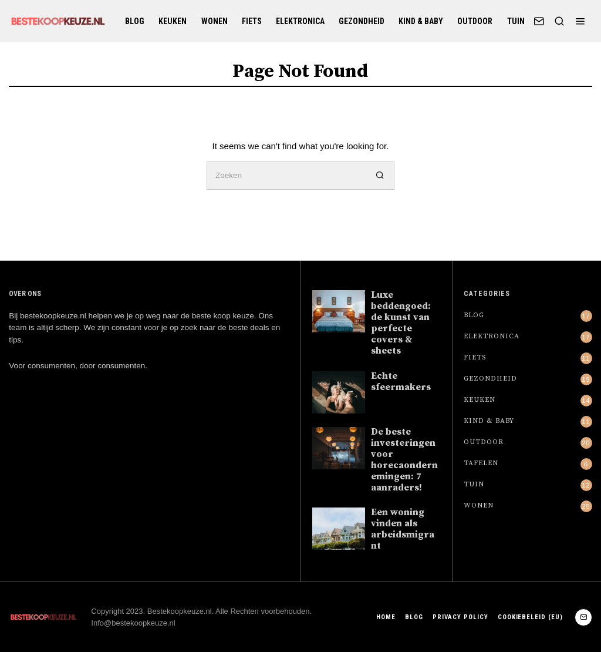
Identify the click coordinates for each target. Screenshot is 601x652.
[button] (380, 176)
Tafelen (481, 463)
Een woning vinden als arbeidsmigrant (402, 529)
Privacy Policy (459, 617)
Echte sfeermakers (401, 382)
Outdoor (474, 21)
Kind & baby (421, 21)
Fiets (252, 21)
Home (384, 617)
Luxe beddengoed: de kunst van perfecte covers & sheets (401, 323)
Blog (134, 21)
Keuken (172, 21)
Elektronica (300, 21)
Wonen (214, 21)
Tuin (516, 21)
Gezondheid (361, 21)
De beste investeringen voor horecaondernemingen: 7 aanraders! (404, 460)
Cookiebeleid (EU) (530, 617)
